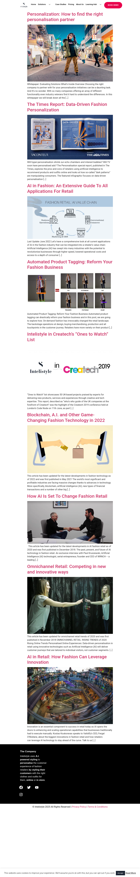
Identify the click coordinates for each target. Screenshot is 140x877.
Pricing (71, 4)
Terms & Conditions (98, 806)
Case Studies (60, 4)
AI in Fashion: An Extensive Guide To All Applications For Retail (67, 188)
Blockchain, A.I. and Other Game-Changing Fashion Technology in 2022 (66, 417)
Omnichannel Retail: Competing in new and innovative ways (66, 569)
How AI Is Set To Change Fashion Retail (67, 496)
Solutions (45, 4)
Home (33, 4)
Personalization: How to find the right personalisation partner (65, 16)
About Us (80, 4)
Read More (131, 873)
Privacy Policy (79, 806)
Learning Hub (94, 4)
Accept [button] (120, 873)
